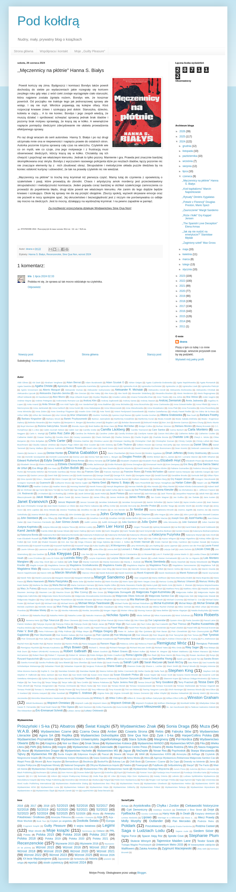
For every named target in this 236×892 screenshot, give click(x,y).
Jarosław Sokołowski (108, 502)
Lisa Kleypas (59, 553)
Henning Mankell (78, 486)
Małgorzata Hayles (206, 592)
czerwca (188, 176)
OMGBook (83, 780)
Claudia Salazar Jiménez (44, 445)
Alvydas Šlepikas (100, 397)
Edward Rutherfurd (28, 460)
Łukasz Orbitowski (93, 710)
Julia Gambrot (129, 522)
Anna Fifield (201, 404)
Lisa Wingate (100, 554)
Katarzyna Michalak (117, 535)
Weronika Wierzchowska (78, 698)
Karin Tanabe (129, 531)
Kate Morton (49, 538)
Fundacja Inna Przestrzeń (168, 772)
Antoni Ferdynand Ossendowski (129, 411)
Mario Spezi (128, 581)
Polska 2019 (53, 838)
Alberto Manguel (51, 389)
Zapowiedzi (64, 858)
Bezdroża (88, 761)
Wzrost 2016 (72, 847)
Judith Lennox (90, 522)
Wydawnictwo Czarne (56, 731)
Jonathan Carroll (97, 518)
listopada (188, 151)
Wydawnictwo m (24, 790)
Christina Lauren (101, 441)
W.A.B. (23, 731)
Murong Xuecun (145, 610)
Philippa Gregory (103, 631)
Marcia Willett (156, 569)
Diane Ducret (135, 453)
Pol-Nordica (184, 739)
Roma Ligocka (134, 655)
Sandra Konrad (28, 662)
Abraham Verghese (53, 382)
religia (20, 862)
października (190, 155)
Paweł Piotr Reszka (137, 627)
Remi (143, 780)
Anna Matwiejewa (92, 408)
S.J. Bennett (87, 659)
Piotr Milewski (142, 635)
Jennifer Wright (202, 506)
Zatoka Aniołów (148, 848)
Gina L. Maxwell (43, 479)
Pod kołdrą (48, 21)
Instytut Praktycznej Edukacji (75, 776)
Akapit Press (24, 761)
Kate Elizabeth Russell (27, 538)
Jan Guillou (178, 497)
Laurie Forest (212, 545)
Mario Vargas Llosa (146, 581)
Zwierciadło (106, 747)
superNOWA (88, 790)
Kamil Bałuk (190, 527)
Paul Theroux (179, 624)
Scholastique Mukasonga (29, 666)
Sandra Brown (211, 658)
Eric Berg (188, 464)
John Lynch (188, 514)
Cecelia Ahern (62, 437)
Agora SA (46, 735)
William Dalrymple (154, 698)
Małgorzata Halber (184, 592)
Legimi (108, 825)
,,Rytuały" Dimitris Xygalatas (198, 197)
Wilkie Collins (116, 698)
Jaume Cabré (172, 502)
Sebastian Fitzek (52, 666)
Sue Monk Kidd (79, 675)
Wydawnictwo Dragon (47, 750)
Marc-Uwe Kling (104, 569)
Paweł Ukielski (176, 627)
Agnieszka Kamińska (86, 386)
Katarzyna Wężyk (194, 535)
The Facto (204, 765)
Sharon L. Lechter (154, 666)
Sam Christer (142, 659)
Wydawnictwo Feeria (129, 783)
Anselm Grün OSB (87, 411)
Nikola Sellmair (143, 615)
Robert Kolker (139, 651)
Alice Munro (59, 397)
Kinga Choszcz (85, 542)
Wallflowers (128, 848)
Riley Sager (192, 647)
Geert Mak (53, 475)
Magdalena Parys (158, 565)
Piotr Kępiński (85, 635)
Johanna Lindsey (57, 514)
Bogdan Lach (112, 422)
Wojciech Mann (100, 703)
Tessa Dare (206, 682)
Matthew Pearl (155, 588)
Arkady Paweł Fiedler (181, 411)
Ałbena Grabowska (171, 415)
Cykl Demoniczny (137, 809)
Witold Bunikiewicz (34, 703)
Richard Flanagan (118, 647)
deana (183, 341)
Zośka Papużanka (104, 707)
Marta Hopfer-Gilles (107, 585)
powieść (108, 859)
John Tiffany (48, 518)
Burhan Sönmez (163, 426)
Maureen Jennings (26, 592)
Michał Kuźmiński (164, 603)
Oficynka (46, 758)
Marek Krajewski (145, 572)
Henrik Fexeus (96, 486)
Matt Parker (107, 588)
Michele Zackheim (25, 607)
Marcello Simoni (138, 569)
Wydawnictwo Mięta (99, 787)
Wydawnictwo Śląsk (45, 790)
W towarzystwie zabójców (201, 844)
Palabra (127, 765)
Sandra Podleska (47, 662)
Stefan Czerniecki (126, 671)
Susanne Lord (208, 675)
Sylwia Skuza (48, 678)
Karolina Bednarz (164, 531)
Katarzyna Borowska (69, 535)
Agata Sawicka (24, 386)
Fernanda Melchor (35, 472)
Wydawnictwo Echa (69, 769)
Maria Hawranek (35, 581)
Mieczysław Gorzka (83, 606)
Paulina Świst (65, 627)
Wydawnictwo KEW (26, 787)
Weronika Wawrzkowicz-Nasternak (47, 698)
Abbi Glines (22, 382)
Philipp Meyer (82, 631)
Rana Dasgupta (89, 643)
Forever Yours (146, 772)
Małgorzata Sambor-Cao (161, 596)
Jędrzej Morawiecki (162, 527)
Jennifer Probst (148, 505)
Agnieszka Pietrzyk (210, 386)
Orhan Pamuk (107, 620)
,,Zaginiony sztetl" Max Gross (199, 242)
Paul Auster (131, 624)
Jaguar (127, 750)
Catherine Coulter (207, 433)
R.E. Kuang (192, 639)
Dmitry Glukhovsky (197, 453)
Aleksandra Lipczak (26, 393)
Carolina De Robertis (85, 433)
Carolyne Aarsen (146, 433)
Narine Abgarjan (179, 610)
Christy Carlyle (185, 441)
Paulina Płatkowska (45, 627)
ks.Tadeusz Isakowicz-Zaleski (202, 707)
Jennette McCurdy (128, 506)
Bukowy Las (118, 761)
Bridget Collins (145, 426)
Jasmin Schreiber (155, 502)
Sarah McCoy (175, 662)
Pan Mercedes (182, 821)
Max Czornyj (81, 592)
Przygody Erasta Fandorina (179, 826)
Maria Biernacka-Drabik (181, 578)
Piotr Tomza (193, 635)
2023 (182, 275)
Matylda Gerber (208, 588)
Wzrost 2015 (45, 847)
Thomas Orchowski (67, 686)
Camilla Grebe (89, 430)
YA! (77, 790)
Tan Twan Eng (34, 682)
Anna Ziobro (41, 411)
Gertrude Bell (197, 475)
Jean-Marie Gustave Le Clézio (61, 506)
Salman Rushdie (125, 659)
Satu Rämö (193, 662)
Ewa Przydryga (92, 468)
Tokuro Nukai (86, 686)
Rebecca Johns (127, 643)
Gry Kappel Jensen (181, 479)
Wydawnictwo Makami (74, 787)
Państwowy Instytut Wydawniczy (72, 758)
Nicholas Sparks (117, 615)
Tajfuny (21, 754)
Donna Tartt (93, 457)
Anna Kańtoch (58, 408)
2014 (182, 321)
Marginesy (161, 739)
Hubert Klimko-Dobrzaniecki (191, 486)
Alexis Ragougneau (206, 393)
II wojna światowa (84, 825)
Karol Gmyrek (145, 531)
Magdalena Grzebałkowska (84, 565)
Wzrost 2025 (83, 855)
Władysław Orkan (207, 703)
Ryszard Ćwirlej (71, 659)
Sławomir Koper (170, 678)
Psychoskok (179, 750)
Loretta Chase (199, 554)
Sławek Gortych (151, 678)
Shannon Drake (134, 666)
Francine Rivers (132, 471)
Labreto (175, 776)
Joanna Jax (202, 510)
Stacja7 (190, 765)
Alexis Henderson (185, 393)
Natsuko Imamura (94, 615)
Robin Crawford (114, 655)
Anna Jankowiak (40, 408)
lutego (186, 264)
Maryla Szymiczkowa (51, 588)
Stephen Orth (209, 671)
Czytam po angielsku (61, 821)
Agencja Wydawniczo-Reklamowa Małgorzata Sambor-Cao (184, 758)
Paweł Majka (117, 627)
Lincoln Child (202, 549)
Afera (147, 758)
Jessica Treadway (68, 510)
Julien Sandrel (208, 522)
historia (93, 858)
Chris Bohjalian (37, 441)
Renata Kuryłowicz (51, 647)
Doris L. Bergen (110, 457)
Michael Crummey (175, 599)
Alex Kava (109, 393)
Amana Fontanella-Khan (141, 397)
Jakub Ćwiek (64, 497)
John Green (90, 514)
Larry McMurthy (138, 545)
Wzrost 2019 (53, 851)
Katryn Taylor (137, 538)
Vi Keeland (22, 693)
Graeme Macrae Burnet (117, 479)
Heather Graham (41, 486)
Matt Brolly (94, 588)
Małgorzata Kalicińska (27, 596)
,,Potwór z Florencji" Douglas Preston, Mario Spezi (198, 203)
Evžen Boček (70, 468)
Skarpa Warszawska (203, 750)
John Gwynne (143, 514)
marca (187, 259)
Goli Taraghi (77, 479)
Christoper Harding (122, 441)
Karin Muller (95, 531)
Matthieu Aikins (190, 588)
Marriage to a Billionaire (169, 817)
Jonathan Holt (115, 518)
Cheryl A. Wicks (201, 437)
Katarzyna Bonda (29, 534)
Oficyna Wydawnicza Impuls (104, 765)
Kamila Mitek (47, 531)
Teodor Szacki (205, 841)
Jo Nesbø (136, 509)
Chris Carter (57, 440)
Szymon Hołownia (108, 678)
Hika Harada (152, 486)
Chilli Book (135, 761)
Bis (37, 743)
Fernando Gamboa (57, 472)
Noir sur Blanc (70, 743)
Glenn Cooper (61, 479)
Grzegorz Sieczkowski (205, 479)
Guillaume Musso (63, 483)
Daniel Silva (201, 444)
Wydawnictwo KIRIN (160, 754)
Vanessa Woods (194, 689)
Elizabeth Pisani (193, 461)
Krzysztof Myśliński (62, 545)
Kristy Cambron (180, 542)
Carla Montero (198, 429)
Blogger (141, 872)
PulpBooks (158, 765)
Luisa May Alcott (41, 562)
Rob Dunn (22, 651)
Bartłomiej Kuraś (146, 419)
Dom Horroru (67, 772)
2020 (182, 291)
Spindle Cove (176, 836)
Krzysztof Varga (82, 545)
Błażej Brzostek (203, 426)
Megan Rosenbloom (63, 599)
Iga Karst (40, 490)
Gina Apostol (26, 479)
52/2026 (80, 813)
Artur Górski (60, 415)
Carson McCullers (166, 433)
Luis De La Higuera (190, 558)
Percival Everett (208, 627)
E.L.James (169, 457)
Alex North (123, 393)
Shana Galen (114, 666)
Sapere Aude (182, 831)
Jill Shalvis (102, 510)
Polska (26, 834)
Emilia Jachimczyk (95, 464)
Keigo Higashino (187, 538)
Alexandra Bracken (164, 393)
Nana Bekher (162, 610)
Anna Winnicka (24, 411)
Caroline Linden (106, 433)
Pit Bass (56, 639)
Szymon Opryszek (129, 678)
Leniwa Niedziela (129, 817)
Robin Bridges (96, 655)
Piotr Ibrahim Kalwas (65, 635)
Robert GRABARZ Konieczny (45, 651)
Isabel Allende (94, 490)
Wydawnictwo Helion (181, 783)
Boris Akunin (213, 422)
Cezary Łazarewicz (82, 437)
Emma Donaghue (134, 464)
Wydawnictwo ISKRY (205, 783)
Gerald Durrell (161, 475)
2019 (182, 295)
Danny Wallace (36, 448)
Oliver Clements (71, 620)
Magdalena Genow (57, 565)
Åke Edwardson (24, 710)
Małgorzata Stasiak (206, 596)
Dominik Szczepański (35, 457)
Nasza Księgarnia (208, 747)
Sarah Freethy (113, 662)
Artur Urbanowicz (79, 415)
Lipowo (147, 817)
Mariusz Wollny (207, 581)
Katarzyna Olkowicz (139, 535)
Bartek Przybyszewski (75, 418)
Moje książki (57, 830)
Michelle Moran (45, 607)
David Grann (108, 448)
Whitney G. (99, 698)
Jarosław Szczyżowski (132, 502)
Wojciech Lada (82, 703)
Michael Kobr (51, 603)
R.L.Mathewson (208, 639)
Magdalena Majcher (136, 565)
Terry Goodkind (164, 682)
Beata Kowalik (164, 419)
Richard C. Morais (97, 647)
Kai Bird (178, 527)
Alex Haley (95, 393)
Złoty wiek (202, 848)
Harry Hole (169, 813)
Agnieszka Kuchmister (151, 386)
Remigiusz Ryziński (30, 647)
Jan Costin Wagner (160, 497)
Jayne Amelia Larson (193, 502)
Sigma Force (129, 836)
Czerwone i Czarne (155, 761)
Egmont (97, 772)
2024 (182, 141)
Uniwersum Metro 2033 (169, 844)
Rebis (159, 731)
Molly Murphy (131, 821)
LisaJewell (114, 554)
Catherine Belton (187, 433)
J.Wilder (70, 493)
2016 (182, 311)
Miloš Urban (200, 607)
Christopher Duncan (164, 441)
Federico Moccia (200, 468)
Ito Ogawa (126, 490)
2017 (182, 306)
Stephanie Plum (204, 835)
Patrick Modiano (24, 624)
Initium (54, 776)
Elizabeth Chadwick (129, 461)
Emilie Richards (115, 464)
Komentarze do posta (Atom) (48, 360)
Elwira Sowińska (46, 464)
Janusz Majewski (67, 502)
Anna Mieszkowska (135, 408)
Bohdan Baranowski (131, 422)
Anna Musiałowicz (155, 408)
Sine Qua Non (69, 254)
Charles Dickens (122, 437)
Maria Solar (78, 581)
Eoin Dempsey (173, 464)
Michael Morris (67, 603)
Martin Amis (167, 585)
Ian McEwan (26, 490)
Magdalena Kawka (112, 565)
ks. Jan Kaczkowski (175, 707)
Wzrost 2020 (79, 851)
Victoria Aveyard (39, 693)
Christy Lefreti (202, 441)
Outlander (156, 821)
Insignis (61, 747)
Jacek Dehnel (84, 493)
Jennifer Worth (185, 506)
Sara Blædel (64, 662)
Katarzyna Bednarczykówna (206, 531)
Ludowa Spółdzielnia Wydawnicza (199, 776)
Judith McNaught (110, 522)
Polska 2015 (45, 834)
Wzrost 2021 (106, 851)
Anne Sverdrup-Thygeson (62, 411)
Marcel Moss (121, 569)
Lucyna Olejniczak (120, 558)
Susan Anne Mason (100, 675)
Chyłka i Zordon (168, 805)
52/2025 (62, 813)
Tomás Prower (65, 689)
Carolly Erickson (126, 433)
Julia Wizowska (170, 522)
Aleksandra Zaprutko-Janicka (54, 393)
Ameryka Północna (61, 817)
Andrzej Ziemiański (170, 400)
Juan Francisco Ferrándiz (39, 522)
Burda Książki (65, 754)
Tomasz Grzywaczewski (140, 686)
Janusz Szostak (87, 502)
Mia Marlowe (137, 599)
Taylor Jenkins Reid (123, 682)
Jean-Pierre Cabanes (89, 506)
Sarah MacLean (153, 662)
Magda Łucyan (37, 565)
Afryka (96, 813)
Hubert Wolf (213, 486)
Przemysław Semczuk (128, 638)
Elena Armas (77, 460)
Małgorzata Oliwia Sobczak (130, 596)
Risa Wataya (209, 647)
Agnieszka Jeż (65, 386)
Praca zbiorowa (74, 638)
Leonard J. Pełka (130, 549)
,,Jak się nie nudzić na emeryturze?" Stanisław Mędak (197, 234)
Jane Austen (209, 497)
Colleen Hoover (144, 445)
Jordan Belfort (131, 518)
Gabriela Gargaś (202, 472)
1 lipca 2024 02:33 (43, 276)
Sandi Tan (195, 659)
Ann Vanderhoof (86, 404)
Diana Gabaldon (83, 452)
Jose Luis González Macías (154, 518)
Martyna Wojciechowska (207, 585)
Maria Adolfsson (159, 578)
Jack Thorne (166, 493)
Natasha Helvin (57, 615)
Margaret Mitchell (82, 578)
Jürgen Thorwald (141, 527)
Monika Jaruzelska (91, 610)
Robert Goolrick (100, 651)
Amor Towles (163, 397)
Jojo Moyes (64, 518)
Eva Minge (37, 468)
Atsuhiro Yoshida (100, 415)
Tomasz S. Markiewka (45, 689)
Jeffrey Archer (109, 506)
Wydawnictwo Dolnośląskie (100, 735)
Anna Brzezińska (141, 404)
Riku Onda (177, 647)
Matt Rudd (121, 588)
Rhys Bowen (72, 647)
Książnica (50, 743)
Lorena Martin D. (181, 554)
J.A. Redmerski (25, 493)
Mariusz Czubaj (166, 581)
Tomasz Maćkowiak (186, 686)
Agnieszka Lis (172, 386)
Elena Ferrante (95, 461)
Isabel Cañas (111, 490)
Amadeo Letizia (119, 397)
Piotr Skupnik (159, 635)
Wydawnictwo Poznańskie (35, 739)
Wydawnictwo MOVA (182, 743)
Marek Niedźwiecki (167, 573)
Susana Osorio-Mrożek (187, 675)
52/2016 (82, 805)
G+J (31, 776)
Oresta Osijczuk (89, 620)
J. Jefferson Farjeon (206, 490)
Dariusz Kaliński (54, 448)
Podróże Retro (206, 821)
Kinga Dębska (103, 542)
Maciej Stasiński (178, 562)
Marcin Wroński (65, 572)
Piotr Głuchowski (43, 635)
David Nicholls (124, 448)
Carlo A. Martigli (37, 433)
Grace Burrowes (94, 479)
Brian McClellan (126, 426)
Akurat (25, 750)
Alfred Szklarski (24, 397)
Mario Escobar (112, 581)
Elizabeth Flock (149, 461)
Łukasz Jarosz (74, 710)
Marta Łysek (152, 585)
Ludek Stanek (140, 558)
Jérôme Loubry (85, 527)
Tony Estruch (82, 689)
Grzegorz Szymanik (26, 483)
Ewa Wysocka (126, 468)
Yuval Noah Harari (48, 707)
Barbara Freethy (209, 415)
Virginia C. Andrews (80, 693)
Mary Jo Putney (29, 588)
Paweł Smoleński (158, 627)
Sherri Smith (172, 666)
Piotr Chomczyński (200, 631)
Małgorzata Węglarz (26, 599)
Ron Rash (152, 655)
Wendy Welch (199, 693)
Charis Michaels (103, 437)
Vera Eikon (210, 689)
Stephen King (180, 670)
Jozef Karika (195, 518)
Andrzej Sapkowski (110, 400)
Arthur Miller (23, 415)
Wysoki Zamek (65, 790)
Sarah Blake (96, 662)
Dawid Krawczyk (142, 448)
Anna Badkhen (104, 404)
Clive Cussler (90, 445)
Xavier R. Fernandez (26, 707)
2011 (182, 326)
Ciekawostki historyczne (202, 805)
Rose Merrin (166, 655)
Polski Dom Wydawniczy (125, 780)
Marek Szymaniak (210, 573)
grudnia (187, 146)
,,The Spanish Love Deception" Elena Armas (200, 225)
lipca (186, 171)
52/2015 (62, 805)
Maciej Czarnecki (91, 562)
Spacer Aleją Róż (152, 836)
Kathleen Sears (104, 538)
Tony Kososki (115, 689)
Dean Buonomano (162, 448)
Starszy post (154, 354)
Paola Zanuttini (193, 620)
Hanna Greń (99, 482)
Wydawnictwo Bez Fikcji (103, 783)
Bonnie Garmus (181, 422)
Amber (112, 731)
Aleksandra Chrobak (205, 390)
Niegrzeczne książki (27, 758)
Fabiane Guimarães (180, 468)
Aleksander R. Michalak (129, 389)
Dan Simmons (183, 445)
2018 (182, 301)
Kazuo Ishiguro (169, 538)
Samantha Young (162, 658)
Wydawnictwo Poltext (150, 787)
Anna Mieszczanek (113, 408)
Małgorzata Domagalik (119, 592)
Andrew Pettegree (43, 400)
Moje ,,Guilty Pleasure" (89, 51)
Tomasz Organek (207, 686)
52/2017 (102, 805)
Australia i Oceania (84, 817)
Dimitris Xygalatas (153, 453)
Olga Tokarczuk (51, 620)
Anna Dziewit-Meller (182, 404)
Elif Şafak (111, 460)
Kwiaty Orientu (161, 776)
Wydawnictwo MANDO (150, 743)
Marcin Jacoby (191, 569)
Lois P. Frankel (163, 554)
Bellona (46, 747)
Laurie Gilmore (27, 549)
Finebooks (131, 772)
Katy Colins (152, 538)
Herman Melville (135, 486)
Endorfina (109, 772)
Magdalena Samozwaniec (184, 565)
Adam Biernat (73, 382)
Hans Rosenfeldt (142, 483)
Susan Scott (166, 675)
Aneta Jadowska (194, 400)
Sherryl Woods (189, 666)
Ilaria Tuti (52, 490)
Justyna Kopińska (27, 526)
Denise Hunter (55, 453)
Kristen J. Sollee (122, 542)
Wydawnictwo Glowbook (155, 783)
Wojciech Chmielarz (58, 702)
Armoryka (181, 754)
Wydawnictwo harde (118, 769)
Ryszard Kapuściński (28, 658)
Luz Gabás (58, 562)
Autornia (193, 769)
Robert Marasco (200, 651)
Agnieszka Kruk (130, 386)
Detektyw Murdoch (162, 810)
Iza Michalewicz (185, 490)
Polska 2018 (26, 838)
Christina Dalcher (81, 441)
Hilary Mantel (168, 486)
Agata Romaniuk (207, 382)
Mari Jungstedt (141, 578)
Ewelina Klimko (160, 468)
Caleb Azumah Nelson (54, 430)
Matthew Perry (172, 588)
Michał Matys (186, 603)
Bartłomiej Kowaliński (124, 419)
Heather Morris (59, 486)
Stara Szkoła (138, 739)
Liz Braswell (146, 554)
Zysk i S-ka (165, 735)
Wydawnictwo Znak (138, 726)
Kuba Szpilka (99, 545)
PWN (33, 747)
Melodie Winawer (84, 599)
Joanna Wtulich (38, 514)
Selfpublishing (175, 765)
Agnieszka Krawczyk (109, 386)
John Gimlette (75, 514)
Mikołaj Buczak (142, 607)
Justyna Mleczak (50, 527)
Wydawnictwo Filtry (93, 769)
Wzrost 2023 (58, 855)
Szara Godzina (100, 758)
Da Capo (174, 761)
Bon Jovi (166, 422)
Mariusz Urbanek (186, 581)
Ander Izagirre (209, 397)
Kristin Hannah (142, 542)
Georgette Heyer (143, 475)
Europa (110, 820)
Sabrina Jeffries (105, 658)
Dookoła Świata (88, 820)
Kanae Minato (63, 531)
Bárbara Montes (183, 426)
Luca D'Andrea (35, 558)
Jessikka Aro (87, 510)
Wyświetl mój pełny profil (189, 359)
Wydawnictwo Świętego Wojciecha (151, 769)
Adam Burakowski (93, 382)
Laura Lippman (171, 545)
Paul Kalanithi (161, 624)
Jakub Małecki (44, 497)
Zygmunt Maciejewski (177, 848)
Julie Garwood (189, 522)
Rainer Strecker (54, 643)
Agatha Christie (44, 386)
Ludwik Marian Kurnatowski (164, 558)
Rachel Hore (23, 643)
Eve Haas (52, 468)
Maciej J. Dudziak (132, 562)
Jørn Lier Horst (110, 526)
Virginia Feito (103, 693)
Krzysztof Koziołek (41, 545)
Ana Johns (177, 397)
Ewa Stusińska (109, 468)
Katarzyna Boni (50, 535)
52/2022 (102, 809)
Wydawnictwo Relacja (175, 787)
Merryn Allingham (104, 599)
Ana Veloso (192, 397)
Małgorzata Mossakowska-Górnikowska (93, 596)
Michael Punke (121, 603)
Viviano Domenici (141, 693)
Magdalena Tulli (207, 565)
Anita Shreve (49, 404)
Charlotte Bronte (160, 437)
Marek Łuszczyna (43, 578)
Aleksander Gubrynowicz (99, 390)
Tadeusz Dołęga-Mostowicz (194, 678)
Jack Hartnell (135, 493)
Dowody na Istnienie (194, 761)
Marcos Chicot (88, 573)
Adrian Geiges (135, 382)
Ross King (181, 655)
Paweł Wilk (192, 627)
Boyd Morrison (27, 426)
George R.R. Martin (122, 475)
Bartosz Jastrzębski (101, 419)
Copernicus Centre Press (132, 747)
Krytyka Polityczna (26, 765)
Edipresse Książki (87, 754)
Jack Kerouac (150, 493)
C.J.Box (35, 430)
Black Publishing (25, 772)
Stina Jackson (47, 675)
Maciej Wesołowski (198, 562)
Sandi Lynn (182, 659)
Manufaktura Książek (27, 780)
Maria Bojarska (203, 578)
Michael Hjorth (34, 603)
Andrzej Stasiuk (147, 400)
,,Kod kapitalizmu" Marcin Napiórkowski (196, 190)
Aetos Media (133, 758)
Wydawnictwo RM (41, 754)
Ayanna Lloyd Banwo (121, 415)
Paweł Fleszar (100, 627)
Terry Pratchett (186, 682)
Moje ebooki (35, 831)
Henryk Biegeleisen (115, 486)
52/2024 (42, 813)
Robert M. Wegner (158, 651)
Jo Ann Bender (118, 510)
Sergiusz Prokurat (94, 666)
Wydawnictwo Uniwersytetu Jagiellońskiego (91, 739)
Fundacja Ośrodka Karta (195, 772)
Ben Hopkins (55, 422)
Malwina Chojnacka (51, 569)
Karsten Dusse (182, 531)
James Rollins (137, 497)
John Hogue (159, 514)
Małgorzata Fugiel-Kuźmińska (153, 592)
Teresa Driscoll (145, 682)
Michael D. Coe (194, 599)
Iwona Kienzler (165, 489)
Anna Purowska (188, 408)
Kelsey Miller (205, 538)
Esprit (120, 772)
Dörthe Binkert (153, 457)
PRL (112, 830)
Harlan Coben (184, 482)
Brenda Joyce (78, 426)
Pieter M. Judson (126, 631)
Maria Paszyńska (58, 581)
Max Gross (98, 592)
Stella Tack (159, 671)
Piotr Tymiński (210, 634)
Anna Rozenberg (207, 408)
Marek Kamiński (125, 573)
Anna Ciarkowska (161, 404)
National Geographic (75, 765)
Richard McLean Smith (140, 647)
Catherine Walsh (25, 437)
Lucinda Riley (73, 558)
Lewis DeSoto (184, 549)
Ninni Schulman (182, 615)
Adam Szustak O (115, 382)
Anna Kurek (74, 408)
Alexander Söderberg (141, 393)
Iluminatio (42, 776)
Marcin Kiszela (208, 569)
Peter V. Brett (25, 631)
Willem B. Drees (134, 698)
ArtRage (196, 754)
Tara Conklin (82, 682)
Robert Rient (38, 655)
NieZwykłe (142, 750)
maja (186, 249)
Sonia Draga (178, 726)
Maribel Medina (94, 581)
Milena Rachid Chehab (163, 607)
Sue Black (63, 675)
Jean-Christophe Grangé (32, 506)
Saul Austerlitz (208, 662)
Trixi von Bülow (132, 689)
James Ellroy (99, 497)
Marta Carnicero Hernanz (82, 585)
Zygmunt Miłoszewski (146, 706)
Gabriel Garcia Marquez (179, 472)
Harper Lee (202, 483)
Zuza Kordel (122, 707)
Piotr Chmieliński (179, 631)
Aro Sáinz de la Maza (205, 411)
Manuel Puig (70, 569)
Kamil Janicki (26, 530)
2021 (182, 285)
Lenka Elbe (98, 549)
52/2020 (62, 809)
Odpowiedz (34, 287)
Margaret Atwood (63, 578)
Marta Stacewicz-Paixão (131, 585)
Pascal (105, 754)
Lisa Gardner (38, 554)
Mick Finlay (63, 606)
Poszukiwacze (153, 826)
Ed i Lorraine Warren (188, 457)
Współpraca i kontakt (54, 51)
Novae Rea (159, 750)
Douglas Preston (132, 456)
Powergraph (142, 765)
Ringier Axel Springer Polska (162, 780)
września (188, 161)
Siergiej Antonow (207, 666)
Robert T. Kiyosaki (56, 655)
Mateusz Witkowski (74, 588)
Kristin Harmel (161, 542)
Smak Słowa (92, 743)
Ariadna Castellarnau (157, 411)
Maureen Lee (45, 592)
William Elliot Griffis (175, 698)
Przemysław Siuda (153, 639)
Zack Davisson (85, 707)
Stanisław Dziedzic (67, 671)
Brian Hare (109, 426)
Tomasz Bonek (118, 686)
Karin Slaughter (112, 531)
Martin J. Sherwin (184, 585)
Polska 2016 (72, 834)
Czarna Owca (89, 731)
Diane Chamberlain (116, 453)
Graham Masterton (140, 479)
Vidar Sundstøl (58, 693)
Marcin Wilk (45, 573)
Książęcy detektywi (205, 813)
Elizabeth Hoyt (170, 460)
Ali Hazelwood (42, 397)
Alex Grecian (80, 393)
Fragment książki (31, 826)
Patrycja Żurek (81, 624)
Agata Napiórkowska (186, 382)
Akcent (38, 761)
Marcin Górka (173, 569)
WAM (142, 754)
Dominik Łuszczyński (59, 457)
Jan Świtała (193, 497)
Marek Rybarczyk (189, 572)
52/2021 (82, 809)
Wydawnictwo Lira (83, 747)
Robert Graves (120, 651)
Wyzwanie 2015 (64, 843)
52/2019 (42, 809)
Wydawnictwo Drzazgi (42, 769)
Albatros (67, 726)
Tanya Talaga (51, 682)
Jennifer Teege (167, 506)
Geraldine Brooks (179, 475)
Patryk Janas (98, 624)
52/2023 (23, 813)
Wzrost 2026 (107, 855)
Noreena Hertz (33, 620)
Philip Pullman (65, 631)
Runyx (212, 655)
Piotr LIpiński (102, 635)
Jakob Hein (204, 493)
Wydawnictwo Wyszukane (203, 787)
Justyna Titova (68, 527)
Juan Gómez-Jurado (67, 521)
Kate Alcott (211, 535)
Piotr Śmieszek (28, 639)
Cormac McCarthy (163, 445)
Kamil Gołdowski (207, 527)
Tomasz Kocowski (164, 686)
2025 (182, 136)
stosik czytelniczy (53, 862)
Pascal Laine (209, 620)
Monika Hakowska (69, 610)
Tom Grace (102, 686)
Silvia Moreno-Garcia (27, 671)
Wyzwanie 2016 (89, 843)
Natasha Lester (75, 615)
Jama (212, 761)
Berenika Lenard (94, 422)
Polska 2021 (100, 838)
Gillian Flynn (213, 475)
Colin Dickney (106, 445)
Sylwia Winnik (64, 678)
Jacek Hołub (100, 493)
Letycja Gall (169, 549)
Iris (30, 276)
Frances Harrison (112, 472)
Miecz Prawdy (206, 817)
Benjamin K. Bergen (73, 422)
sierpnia (187, 166)
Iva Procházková (143, 489)
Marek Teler (26, 578)
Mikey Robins (124, 607)
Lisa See (85, 554)
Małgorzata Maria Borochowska (56, 596)
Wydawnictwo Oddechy (124, 787)
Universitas (210, 780)
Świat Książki (97, 726)
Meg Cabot (45, 599)
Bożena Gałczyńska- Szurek (53, 426)
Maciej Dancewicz (111, 562)
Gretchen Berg (160, 479)
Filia (202, 743)
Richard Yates (161, 647)
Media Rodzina (174, 747)
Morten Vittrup (127, 610)
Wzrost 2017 (98, 847)
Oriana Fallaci (123, 620)
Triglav (199, 780)
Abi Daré (36, 382)
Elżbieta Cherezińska (70, 464)
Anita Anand (32, 404)
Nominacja (87, 831)
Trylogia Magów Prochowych (136, 844)
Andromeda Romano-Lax (67, 400)
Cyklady (53, 772)
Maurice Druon (63, 592)
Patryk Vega (114, 624)
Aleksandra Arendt (156, 390)
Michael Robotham (141, 603)
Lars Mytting (154, 545)
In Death (185, 813)
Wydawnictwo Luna (50, 787)
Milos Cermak (184, 607)
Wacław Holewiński (180, 693)
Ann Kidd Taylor (67, 404)
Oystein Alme (176, 620)
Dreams (156, 747)
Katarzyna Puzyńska (166, 534)
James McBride (117, 497)
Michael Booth (156, 599)
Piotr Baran (161, 631)
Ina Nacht (65, 490)
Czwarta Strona (136, 731)
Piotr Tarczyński (176, 635)
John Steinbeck (29, 518)
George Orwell (103, 475)
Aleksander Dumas (74, 390)
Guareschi (45, 482)
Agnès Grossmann (29, 390)
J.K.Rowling (57, 493)
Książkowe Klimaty (50, 765)
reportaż (32, 862)
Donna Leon (78, 457)
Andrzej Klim (90, 400)
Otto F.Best (139, 620)
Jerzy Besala (50, 510)
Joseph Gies (177, 518)
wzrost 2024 (84, 254)
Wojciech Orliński (121, 702)
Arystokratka (141, 805)
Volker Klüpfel (160, 693)
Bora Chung (197, 422)
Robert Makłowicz (180, 651)
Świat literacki (103, 790)
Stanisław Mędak (87, 671)
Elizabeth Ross (212, 461)
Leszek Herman (151, 549)
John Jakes (174, 514)
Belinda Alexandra (36, 422)
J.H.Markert (42, 493)
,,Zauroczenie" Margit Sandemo (200, 210)
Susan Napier (150, 675)
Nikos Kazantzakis (162, 615)
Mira (190, 747)
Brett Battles (94, 426)
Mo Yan (54, 610)
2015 (182, 316)
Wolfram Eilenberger (166, 703)
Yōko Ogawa (67, 707)
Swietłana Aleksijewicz (27, 678)
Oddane (100, 831)
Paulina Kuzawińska (203, 623)
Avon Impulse (54, 761)
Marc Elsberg (86, 569)
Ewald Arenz (143, 468)
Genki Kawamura (84, 475)
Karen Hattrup (79, 531)
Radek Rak (38, 643)
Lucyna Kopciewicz (98, 558)
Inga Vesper (79, 490)
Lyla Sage (73, 561)
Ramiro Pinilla (71, 643)
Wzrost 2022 (33, 855)
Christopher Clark (143, 441)
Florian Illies (75, 472)
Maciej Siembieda (155, 561)
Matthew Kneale (137, 588)
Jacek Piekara (117, 493)
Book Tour (41, 821)
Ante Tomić (105, 411)
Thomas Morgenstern (44, 686)
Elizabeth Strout (28, 464)
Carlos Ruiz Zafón (59, 433)
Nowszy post (25, 354)
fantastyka (79, 858)
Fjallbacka (128, 813)
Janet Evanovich (32, 501)
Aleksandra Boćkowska (181, 390)
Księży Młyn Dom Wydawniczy (134, 776)
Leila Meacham (79, 549)
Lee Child (62, 549)
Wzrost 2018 (26, 851)
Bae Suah (191, 415)
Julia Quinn (149, 521)
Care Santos (158, 429)
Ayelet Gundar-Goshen (145, 415)
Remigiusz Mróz (172, 643)
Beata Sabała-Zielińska (186, 419)
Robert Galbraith (75, 651)
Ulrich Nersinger (175, 689)
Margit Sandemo (109, 577)
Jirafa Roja (98, 776)
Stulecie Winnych (141, 841)
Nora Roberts (206, 614)
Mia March (121, 599)
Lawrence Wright (46, 549)
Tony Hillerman (98, 689)
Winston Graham (203, 697)
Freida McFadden (154, 471)
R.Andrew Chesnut (174, 639)
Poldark (128, 825)
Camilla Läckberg (112, 429)
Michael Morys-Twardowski (94, 603)
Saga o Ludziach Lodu (143, 830)
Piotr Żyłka (44, 639)
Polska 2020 (76, 838)
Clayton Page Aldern (69, 445)
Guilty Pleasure (55, 825)
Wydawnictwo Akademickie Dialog (72, 783)
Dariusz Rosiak (74, 448)
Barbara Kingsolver (31, 418)
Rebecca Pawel (145, 643)
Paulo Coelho (84, 627)
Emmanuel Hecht (154, 464)
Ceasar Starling (44, 437)
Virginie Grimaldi (121, 693)
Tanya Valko (67, 682)
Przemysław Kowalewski (102, 639)
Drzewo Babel (83, 772)
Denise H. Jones (35, 453)
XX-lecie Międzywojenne (37, 858)
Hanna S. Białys (37, 254)
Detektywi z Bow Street (189, 809)
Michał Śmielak (206, 603)
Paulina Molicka (24, 627)
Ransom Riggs (108, 643)
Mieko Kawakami (106, 607)
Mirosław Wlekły (38, 610)
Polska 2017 (99, 834)
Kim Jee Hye (67, 542)
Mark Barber (23, 585)
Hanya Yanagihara (162, 483)
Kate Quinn (68, 538)
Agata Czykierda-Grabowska (159, 382)
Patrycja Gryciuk (44, 624)
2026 (182, 131)
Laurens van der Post (191, 545)
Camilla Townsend (139, 430)
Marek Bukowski (107, 573)
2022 (182, 280)
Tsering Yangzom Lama (153, 689)
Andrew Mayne (24, 400)
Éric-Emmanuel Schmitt (49, 710)
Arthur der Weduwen (41, 415)
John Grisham (113, 514)
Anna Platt (173, 408)
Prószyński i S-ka (33, 726)
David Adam (92, 448)
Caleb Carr (74, 430)
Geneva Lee (67, 475)
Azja (99, 817)
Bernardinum (72, 761)
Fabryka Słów (181, 731)
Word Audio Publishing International (34, 783)
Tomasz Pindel (24, 689)
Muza (205, 726)
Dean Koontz (181, 448)
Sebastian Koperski (73, 666)
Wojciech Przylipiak (145, 703)
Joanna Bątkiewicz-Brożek (161, 510)
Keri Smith (32, 542)
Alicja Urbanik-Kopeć (79, 397)
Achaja (125, 806)
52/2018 (23, 809)
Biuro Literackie (208, 769)
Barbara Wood (53, 419)
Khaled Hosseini (49, 542)
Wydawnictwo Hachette (78, 750)
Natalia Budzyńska (200, 610)
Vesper (130, 754)
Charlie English (141, 437)
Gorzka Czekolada (149, 813)
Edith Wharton (208, 457)
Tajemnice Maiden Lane (174, 841)
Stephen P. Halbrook (27, 675)
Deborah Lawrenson (200, 448)
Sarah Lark (131, 662)
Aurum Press (179, 769)
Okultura (96, 780)
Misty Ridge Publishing (50, 780)
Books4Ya (102, 761)
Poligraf (107, 780)
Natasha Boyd (39, 615)
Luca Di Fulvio (53, 558)
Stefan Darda (144, 671)
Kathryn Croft (121, 538)
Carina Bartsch (177, 430)
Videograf (118, 758)
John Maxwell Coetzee (208, 514)
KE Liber (112, 776)
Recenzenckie (54, 254)
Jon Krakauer (80, 518)
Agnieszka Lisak (189, 386)
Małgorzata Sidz (186, 596)
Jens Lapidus (33, 510)
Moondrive (70, 780)
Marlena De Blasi (41, 585)
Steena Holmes (106, 671)
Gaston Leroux (37, 475)
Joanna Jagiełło (185, 510)
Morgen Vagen (110, 610)
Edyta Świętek (54, 460)
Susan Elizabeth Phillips (126, 674)
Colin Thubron (124, 444)
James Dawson (81, 497)
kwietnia (188, 254)
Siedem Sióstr (203, 831)
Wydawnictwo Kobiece (118, 743)
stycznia (188, 269)
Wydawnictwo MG (107, 750)
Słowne (117, 754)
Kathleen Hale (86, 538)
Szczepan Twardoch (84, 678)
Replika (67, 735)
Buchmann (41, 772)
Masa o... (189, 817)
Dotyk (210, 809)
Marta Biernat (59, 585)
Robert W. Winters (77, 655)
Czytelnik (210, 754)
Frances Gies (92, 471)
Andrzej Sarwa (129, 400)
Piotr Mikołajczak (123, 635)
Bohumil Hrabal (151, 422)
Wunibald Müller (187, 703)
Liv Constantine (130, 554)
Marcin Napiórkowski (27, 573)
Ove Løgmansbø (157, 620)
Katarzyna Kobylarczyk (93, 535)
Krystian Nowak (198, 542)
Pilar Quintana (145, 631)
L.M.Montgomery (117, 545)
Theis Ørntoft (23, 686)
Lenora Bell (112, 549)
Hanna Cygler (81, 483)
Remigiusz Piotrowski (207, 643)
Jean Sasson (213, 502)
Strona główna (23, 51)
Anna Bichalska (122, 404)
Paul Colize (146, 624)
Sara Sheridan (80, 662)
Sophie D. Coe (47, 671)
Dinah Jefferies (174, 453)
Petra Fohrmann (46, 631)
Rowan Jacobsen (197, 655)
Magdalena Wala (27, 568)
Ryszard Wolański (51, 659)
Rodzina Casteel (205, 826)
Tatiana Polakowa (100, 682)
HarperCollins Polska (197, 735)
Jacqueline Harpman (185, 493)
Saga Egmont (185, 780)
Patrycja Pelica (63, 624)
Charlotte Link (181, 437)
